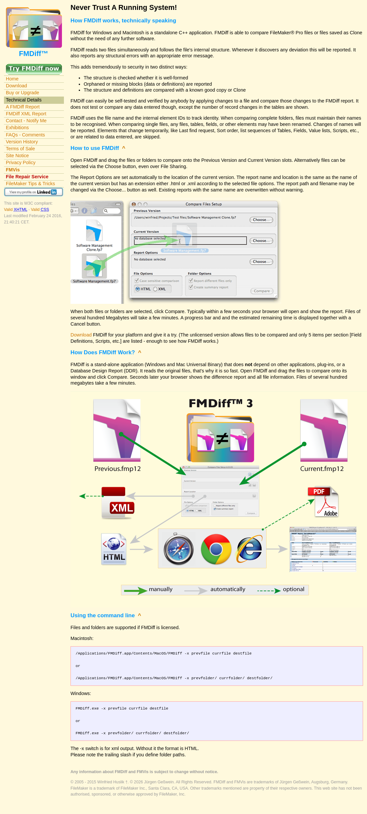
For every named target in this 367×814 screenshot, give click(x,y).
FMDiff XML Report (26, 113)
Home (12, 78)
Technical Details (24, 99)
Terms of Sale (20, 148)
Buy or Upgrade (22, 92)
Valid (16, 209)
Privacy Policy (21, 162)
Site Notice (17, 155)
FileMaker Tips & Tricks (30, 183)
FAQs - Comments (25, 134)
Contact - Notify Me (26, 120)
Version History (22, 141)
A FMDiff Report (23, 106)
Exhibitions (17, 127)
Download (16, 85)
